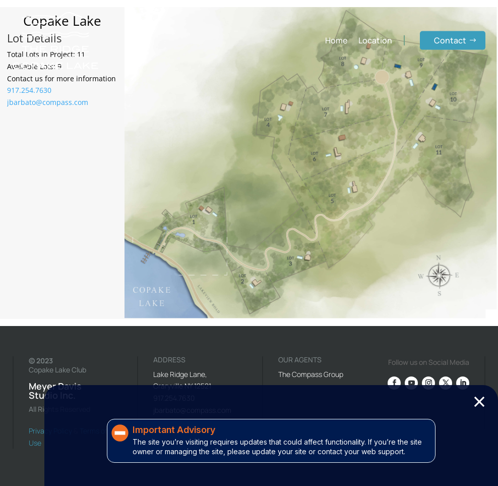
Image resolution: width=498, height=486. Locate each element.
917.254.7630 (29, 90)
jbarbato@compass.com (47, 102)
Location (375, 40)
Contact (450, 40)
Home (336, 40)
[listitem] (201, 214)
